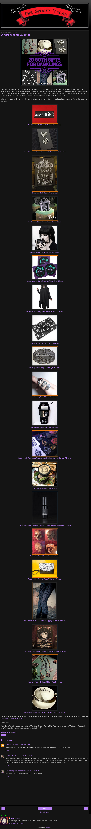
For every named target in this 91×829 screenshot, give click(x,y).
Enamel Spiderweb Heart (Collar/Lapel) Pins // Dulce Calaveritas (45, 152)
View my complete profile (16, 823)
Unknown (8, 745)
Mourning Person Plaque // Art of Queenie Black (44, 368)
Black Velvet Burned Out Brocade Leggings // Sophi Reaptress (44, 621)
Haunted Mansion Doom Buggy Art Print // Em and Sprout (44, 281)
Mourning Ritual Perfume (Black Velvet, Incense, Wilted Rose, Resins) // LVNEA (45, 525)
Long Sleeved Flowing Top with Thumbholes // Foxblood (44, 311)
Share (3, 735)
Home (44, 808)
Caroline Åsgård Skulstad (13, 771)
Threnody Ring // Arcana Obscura (45, 397)
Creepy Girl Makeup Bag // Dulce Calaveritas (44, 343)
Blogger (48, 827)
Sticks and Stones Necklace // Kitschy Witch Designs (44, 682)
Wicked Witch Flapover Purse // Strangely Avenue (44, 579)
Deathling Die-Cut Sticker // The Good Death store (44, 125)
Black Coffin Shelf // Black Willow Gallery (44, 427)
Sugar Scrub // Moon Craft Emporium (45, 488)
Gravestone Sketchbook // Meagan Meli (45, 193)
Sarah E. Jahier (15, 818)
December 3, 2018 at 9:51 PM (21, 745)
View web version (44, 812)
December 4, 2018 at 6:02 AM (23, 756)
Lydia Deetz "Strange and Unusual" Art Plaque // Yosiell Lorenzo (45, 651)
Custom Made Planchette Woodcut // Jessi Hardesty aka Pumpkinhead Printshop (44, 458)
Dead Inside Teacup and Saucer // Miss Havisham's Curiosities (44, 712)
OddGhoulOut (9, 756)
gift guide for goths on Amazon (12, 718)
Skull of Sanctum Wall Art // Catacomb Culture (45, 556)
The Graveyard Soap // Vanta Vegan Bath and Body (45, 222)
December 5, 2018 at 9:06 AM (31, 771)
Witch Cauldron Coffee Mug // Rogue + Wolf (44, 252)
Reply (7, 750)
